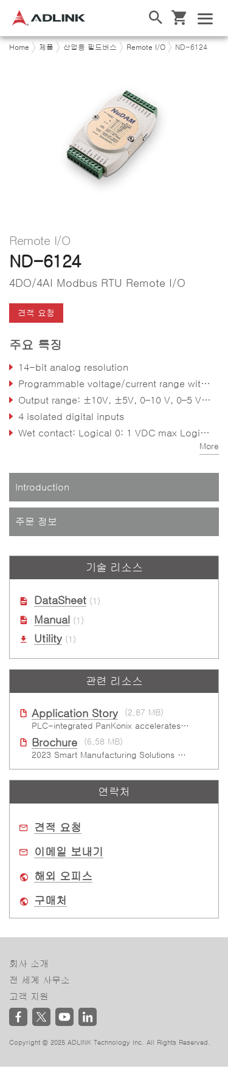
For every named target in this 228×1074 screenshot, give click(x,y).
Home (19, 47)
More (209, 446)
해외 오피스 (63, 876)
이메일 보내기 (68, 852)
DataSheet (60, 600)
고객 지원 (29, 996)
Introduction (42, 487)
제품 (46, 47)
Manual (52, 619)
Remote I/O (145, 47)
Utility (48, 638)
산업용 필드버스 (90, 47)
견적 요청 (36, 313)
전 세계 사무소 (39, 980)
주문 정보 (36, 521)
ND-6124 (191, 47)
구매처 (50, 900)
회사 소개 (29, 963)
